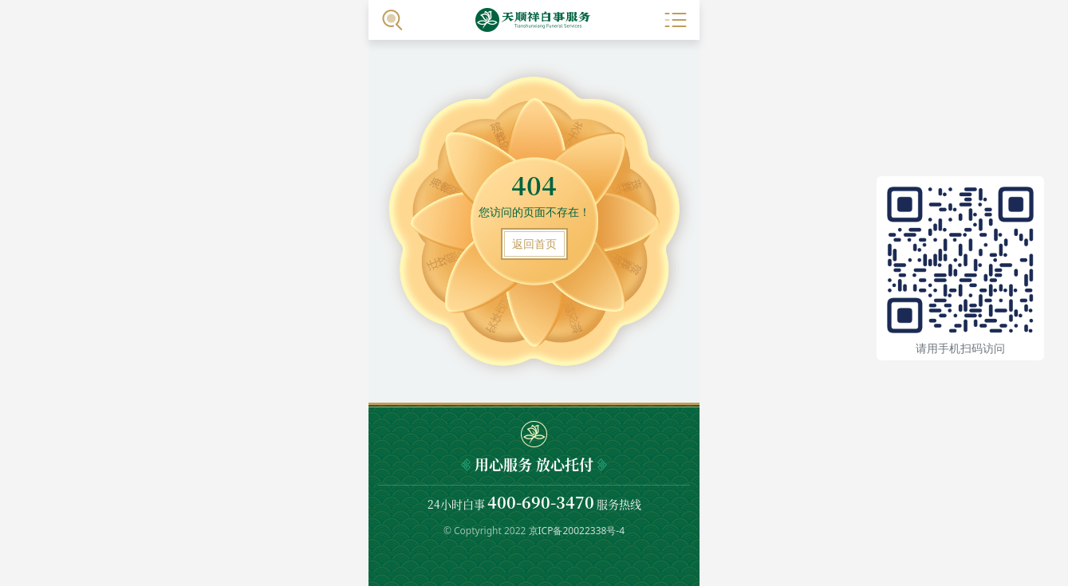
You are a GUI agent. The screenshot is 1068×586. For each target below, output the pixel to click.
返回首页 (534, 243)
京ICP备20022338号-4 (577, 530)
